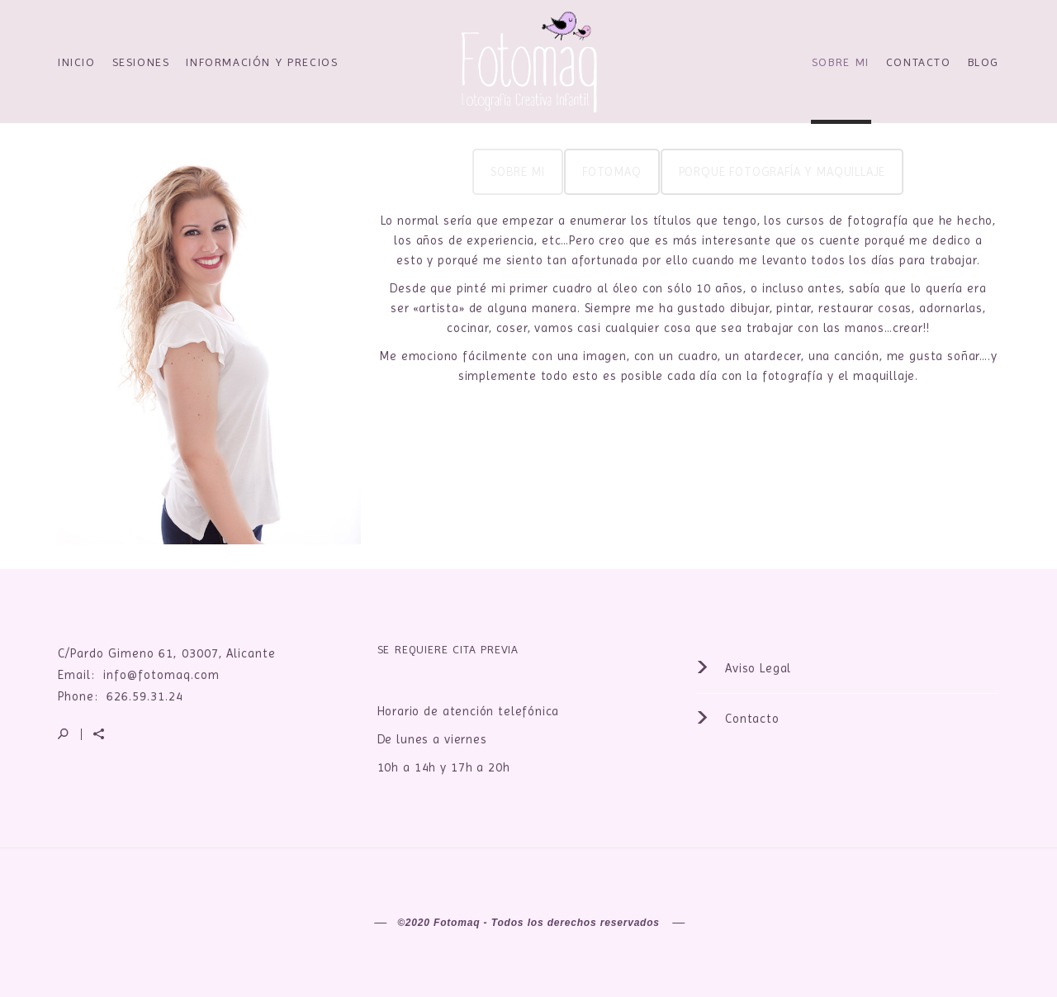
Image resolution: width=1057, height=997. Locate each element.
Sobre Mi (841, 62)
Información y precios (262, 62)
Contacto (918, 62)
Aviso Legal (743, 668)
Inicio (77, 62)
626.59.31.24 (145, 696)
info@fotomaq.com (161, 674)
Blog (983, 62)
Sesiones (141, 62)
